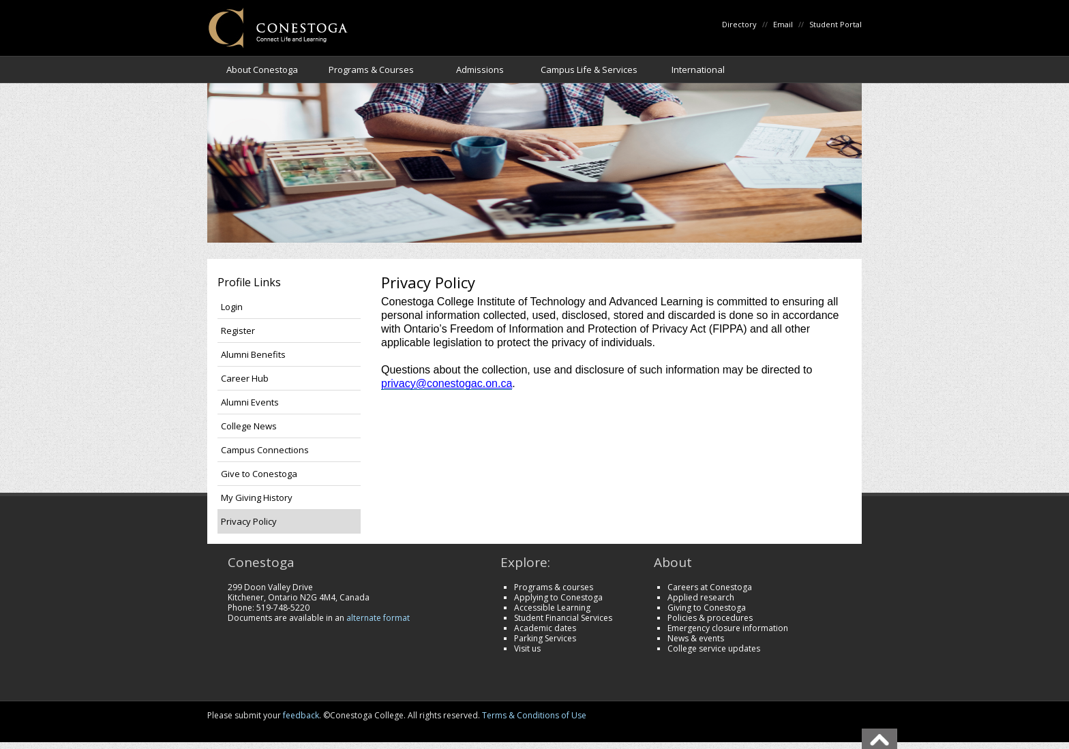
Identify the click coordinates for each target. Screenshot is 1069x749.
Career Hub (245, 378)
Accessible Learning (552, 607)
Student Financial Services (563, 618)
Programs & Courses (371, 69)
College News (249, 426)
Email (783, 24)
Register (238, 330)
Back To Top (879, 739)
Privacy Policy (249, 521)
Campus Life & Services (589, 69)
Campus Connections (265, 450)
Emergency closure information (727, 628)
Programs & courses (553, 587)
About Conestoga (262, 69)
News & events (695, 638)
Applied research (700, 597)
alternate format (378, 618)
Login (232, 307)
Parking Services (545, 638)
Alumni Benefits (253, 354)
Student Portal (835, 24)
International (698, 69)
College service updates (713, 648)
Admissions (480, 69)
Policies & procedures (710, 618)
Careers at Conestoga (709, 587)
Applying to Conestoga (558, 597)
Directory (739, 24)
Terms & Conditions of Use (534, 715)
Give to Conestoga (259, 474)
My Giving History (256, 497)
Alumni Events (250, 402)
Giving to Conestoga (706, 607)
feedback (301, 715)
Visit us (527, 648)
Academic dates (545, 628)
